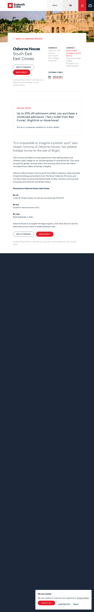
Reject (76, 604)
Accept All (46, 603)
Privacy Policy (83, 598)
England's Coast (16, 5)
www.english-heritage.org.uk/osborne (73, 53)
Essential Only (64, 604)
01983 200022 (72, 66)
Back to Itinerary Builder (29, 39)
